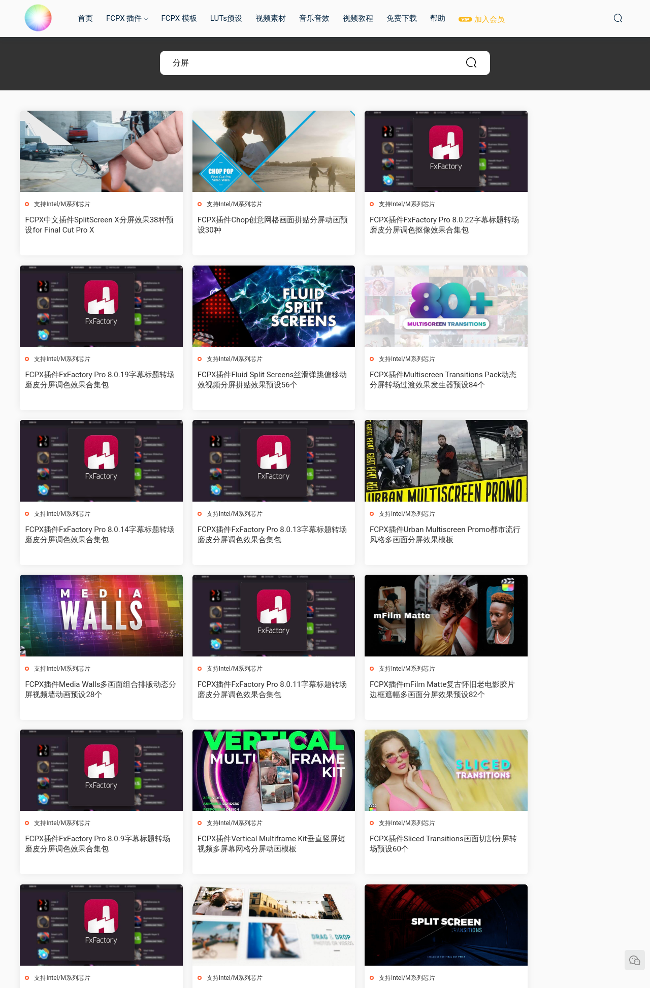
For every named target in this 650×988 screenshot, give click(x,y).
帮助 (437, 18)
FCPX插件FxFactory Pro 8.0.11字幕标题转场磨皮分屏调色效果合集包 (402, 535)
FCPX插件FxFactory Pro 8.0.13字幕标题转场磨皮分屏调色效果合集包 (557, 380)
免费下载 (401, 18)
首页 (85, 18)
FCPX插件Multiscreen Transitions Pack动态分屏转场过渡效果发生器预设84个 (246, 380)
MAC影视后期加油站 (38, 18)
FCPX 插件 (124, 18)
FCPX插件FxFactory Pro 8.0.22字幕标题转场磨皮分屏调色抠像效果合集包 (402, 225)
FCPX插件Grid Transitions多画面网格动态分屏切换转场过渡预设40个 (401, 845)
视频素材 (270, 18)
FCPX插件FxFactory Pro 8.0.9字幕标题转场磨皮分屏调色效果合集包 (90, 690)
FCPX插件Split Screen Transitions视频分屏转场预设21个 (244, 845)
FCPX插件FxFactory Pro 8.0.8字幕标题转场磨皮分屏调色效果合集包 (555, 690)
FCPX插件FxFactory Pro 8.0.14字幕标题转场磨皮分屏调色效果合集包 (402, 380)
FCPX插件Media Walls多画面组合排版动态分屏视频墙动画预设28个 (244, 535)
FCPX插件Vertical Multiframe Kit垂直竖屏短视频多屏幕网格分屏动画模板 (246, 690)
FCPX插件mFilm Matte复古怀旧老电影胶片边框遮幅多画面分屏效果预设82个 (555, 535)
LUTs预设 (226, 18)
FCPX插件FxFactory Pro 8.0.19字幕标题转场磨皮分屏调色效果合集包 (557, 225)
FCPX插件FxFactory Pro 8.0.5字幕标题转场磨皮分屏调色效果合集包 (555, 845)
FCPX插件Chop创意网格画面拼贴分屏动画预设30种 (244, 225)
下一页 (351, 903)
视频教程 (358, 18)
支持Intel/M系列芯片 (63, 204)
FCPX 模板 (179, 18)
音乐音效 (314, 18)
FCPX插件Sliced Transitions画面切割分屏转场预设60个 (401, 690)
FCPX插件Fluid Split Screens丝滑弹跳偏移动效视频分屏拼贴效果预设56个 (92, 380)
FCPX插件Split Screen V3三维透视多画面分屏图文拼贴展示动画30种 (90, 845)
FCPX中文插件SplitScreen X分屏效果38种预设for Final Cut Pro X (91, 225)
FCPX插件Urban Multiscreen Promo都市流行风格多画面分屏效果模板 (89, 535)
